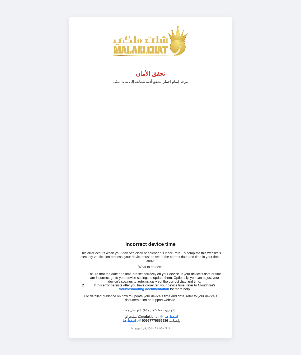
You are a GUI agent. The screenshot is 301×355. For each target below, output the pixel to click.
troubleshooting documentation (144, 289)
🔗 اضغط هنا (168, 316)
